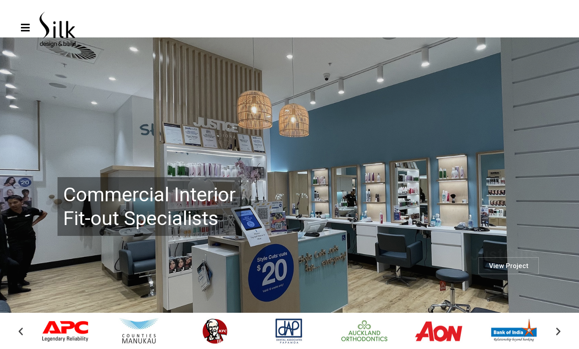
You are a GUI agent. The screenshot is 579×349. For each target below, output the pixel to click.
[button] (21, 333)
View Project (508, 287)
